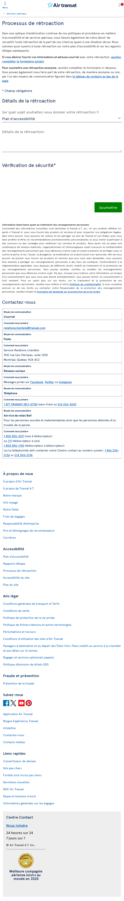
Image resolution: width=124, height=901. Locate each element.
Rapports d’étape (14, 563)
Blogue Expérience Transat (20, 721)
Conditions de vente (16, 611)
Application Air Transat (18, 714)
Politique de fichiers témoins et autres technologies (37, 625)
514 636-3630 (67, 404)
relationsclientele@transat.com (24, 328)
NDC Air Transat (13, 789)
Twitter (49, 382)
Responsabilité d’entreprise (21, 523)
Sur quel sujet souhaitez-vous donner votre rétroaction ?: (50, 111)
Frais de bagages (14, 516)
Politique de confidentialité (85, 284)
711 (10, 441)
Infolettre (9, 728)
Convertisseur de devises (19, 761)
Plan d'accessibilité (15, 556)
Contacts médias (14, 742)
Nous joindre (17, 825)
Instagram (65, 382)
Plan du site (10, 585)
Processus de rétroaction (19, 570)
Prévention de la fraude (18, 683)
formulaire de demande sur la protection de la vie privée (68, 291)
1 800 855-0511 (14, 436)
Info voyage (10, 502)
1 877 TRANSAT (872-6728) (20, 404)
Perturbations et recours (19, 632)
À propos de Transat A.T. (18, 488)
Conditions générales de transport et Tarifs (31, 604)
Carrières (9, 537)
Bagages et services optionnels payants (28, 657)
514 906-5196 (23, 455)
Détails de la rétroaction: (23, 131)
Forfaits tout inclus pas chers (22, 775)
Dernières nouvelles (16, 782)
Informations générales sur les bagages (28, 803)
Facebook (36, 382)
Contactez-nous (13, 735)
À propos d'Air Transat (17, 481)
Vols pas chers (12, 768)
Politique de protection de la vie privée (29, 618)
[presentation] (33, 188)
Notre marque (12, 495)
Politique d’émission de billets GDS (25, 664)
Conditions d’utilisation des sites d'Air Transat (33, 639)
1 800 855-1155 (14, 446)
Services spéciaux (16, 13)
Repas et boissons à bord (19, 796)
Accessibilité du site (16, 578)
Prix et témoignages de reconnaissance (28, 530)
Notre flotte (11, 509)
